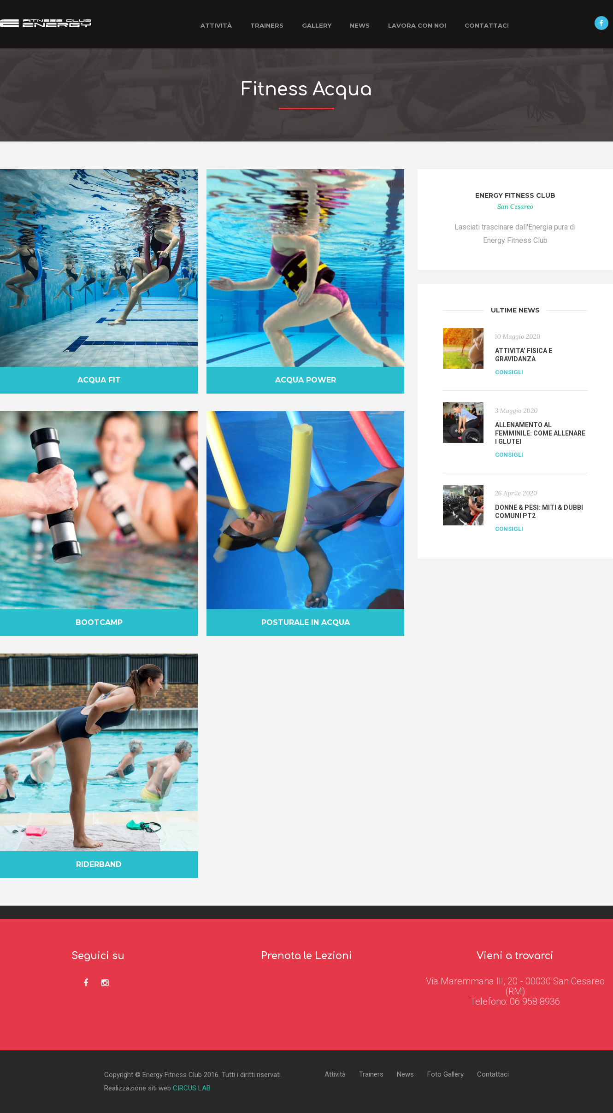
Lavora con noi (417, 25)
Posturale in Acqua (305, 622)
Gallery (316, 25)
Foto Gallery (445, 1074)
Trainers (266, 25)
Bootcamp (99, 622)
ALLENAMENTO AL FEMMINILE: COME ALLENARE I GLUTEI (540, 433)
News (360, 25)
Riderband (99, 864)
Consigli (509, 372)
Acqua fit (99, 380)
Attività (216, 25)
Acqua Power (305, 380)
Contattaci (487, 25)
